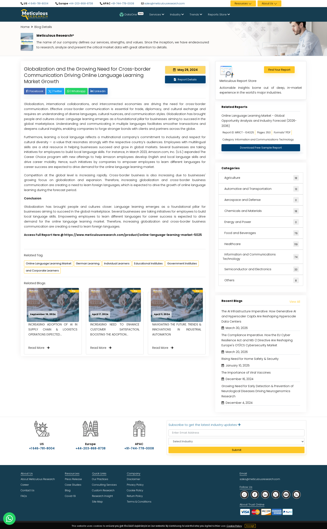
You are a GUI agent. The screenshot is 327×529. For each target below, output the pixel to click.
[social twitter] (276, 494)
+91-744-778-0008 (122, 3)
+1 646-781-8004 (37, 3)
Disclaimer (133, 479)
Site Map (97, 501)
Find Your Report (279, 70)
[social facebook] (255, 494)
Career (25, 484)
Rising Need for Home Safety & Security (250, 359)
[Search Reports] (303, 46)
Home (25, 27)
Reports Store (219, 14)
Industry (177, 14)
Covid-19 (70, 496)
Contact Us (27, 490)
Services (156, 14)
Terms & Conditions (139, 501)
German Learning (87, 263)
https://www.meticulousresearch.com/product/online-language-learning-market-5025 (133, 235)
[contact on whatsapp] (9, 518)
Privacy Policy (135, 484)
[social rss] (297, 494)
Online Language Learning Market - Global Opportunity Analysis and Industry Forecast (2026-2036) (259, 121)
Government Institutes (182, 263)
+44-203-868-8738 (80, 3)
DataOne (131, 14)
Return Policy (135, 496)
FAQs (24, 496)
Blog (67, 490)
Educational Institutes (148, 263)
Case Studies (73, 484)
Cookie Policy (234, 526)
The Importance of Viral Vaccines (246, 372)
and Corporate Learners (42, 271)
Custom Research (103, 490)
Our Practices (100, 479)
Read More (38, 348)
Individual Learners (117, 263)
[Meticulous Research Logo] (34, 14)
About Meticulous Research (38, 479)
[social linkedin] (265, 494)
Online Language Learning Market (48, 263)
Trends (196, 14)
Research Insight (102, 496)
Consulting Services (104, 484)
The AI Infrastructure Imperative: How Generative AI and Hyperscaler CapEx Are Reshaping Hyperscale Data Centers (258, 316)
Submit (236, 450)
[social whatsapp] (244, 494)
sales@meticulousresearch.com (164, 3)
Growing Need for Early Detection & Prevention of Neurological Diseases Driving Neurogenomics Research (257, 391)
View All (294, 302)
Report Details (185, 79)
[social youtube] (286, 494)
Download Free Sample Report (261, 148)
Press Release (73, 479)
